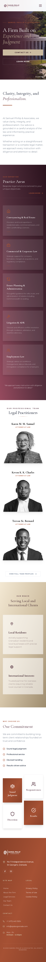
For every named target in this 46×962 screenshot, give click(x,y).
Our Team (7, 901)
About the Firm (9, 893)
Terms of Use (31, 893)
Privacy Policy (32, 888)
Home (6, 888)
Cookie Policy (31, 897)
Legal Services (9, 897)
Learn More (23, 62)
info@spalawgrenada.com (17, 926)
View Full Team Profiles (23, 574)
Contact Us (23, 53)
